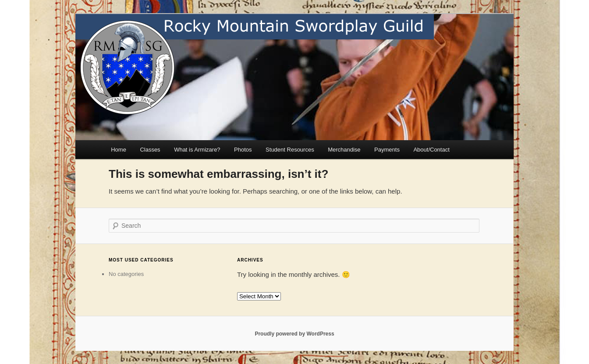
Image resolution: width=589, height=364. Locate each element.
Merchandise (344, 149)
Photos (243, 149)
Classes (150, 149)
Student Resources (290, 149)
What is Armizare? (197, 149)
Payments (387, 149)
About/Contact (431, 149)
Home (118, 149)
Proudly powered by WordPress (294, 334)
